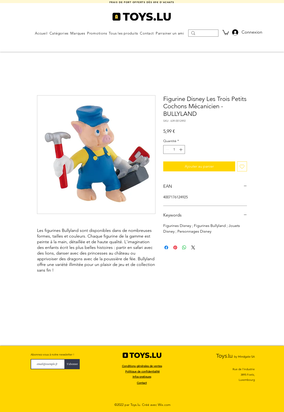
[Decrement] (167, 149)
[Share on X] (193, 247)
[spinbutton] (174, 149)
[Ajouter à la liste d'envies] (242, 166)
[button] (58, 33)
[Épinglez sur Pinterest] (175, 247)
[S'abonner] (72, 364)
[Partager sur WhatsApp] (184, 247)
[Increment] (181, 149)
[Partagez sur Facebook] (166, 247)
